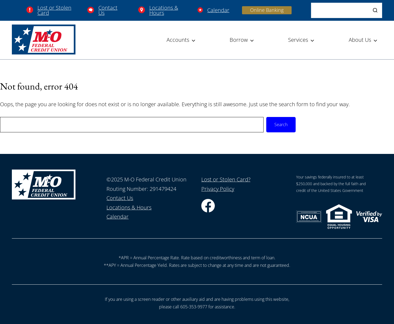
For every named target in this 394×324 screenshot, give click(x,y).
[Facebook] (208, 210)
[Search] (346, 10)
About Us (360, 39)
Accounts (178, 39)
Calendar (218, 10)
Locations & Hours (163, 10)
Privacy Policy (217, 188)
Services (298, 39)
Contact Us (107, 10)
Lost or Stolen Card (54, 10)
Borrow (239, 39)
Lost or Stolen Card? (225, 179)
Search (281, 124)
